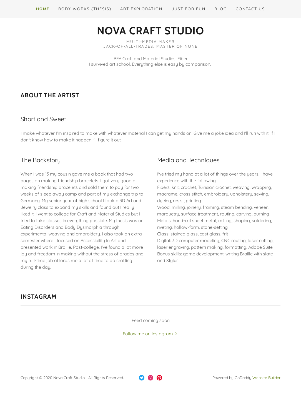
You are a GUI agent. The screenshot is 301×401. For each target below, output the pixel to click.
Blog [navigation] (220, 8)
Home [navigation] (42, 8)
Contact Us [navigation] (250, 8)
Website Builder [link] (266, 377)
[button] (150, 30)
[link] (141, 377)
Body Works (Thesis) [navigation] (84, 8)
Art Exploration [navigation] (141, 8)
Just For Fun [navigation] (188, 8)
